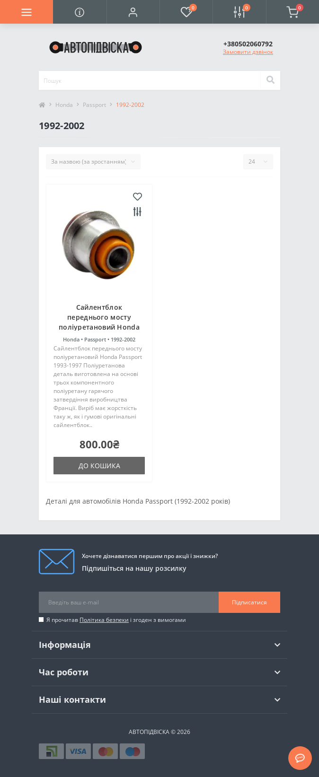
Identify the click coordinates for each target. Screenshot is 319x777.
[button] (133, 12)
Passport (94, 105)
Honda (64, 105)
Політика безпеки (104, 620)
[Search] (270, 80)
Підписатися (249, 602)
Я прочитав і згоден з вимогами (116, 620)
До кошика (99, 465)
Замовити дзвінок (248, 52)
